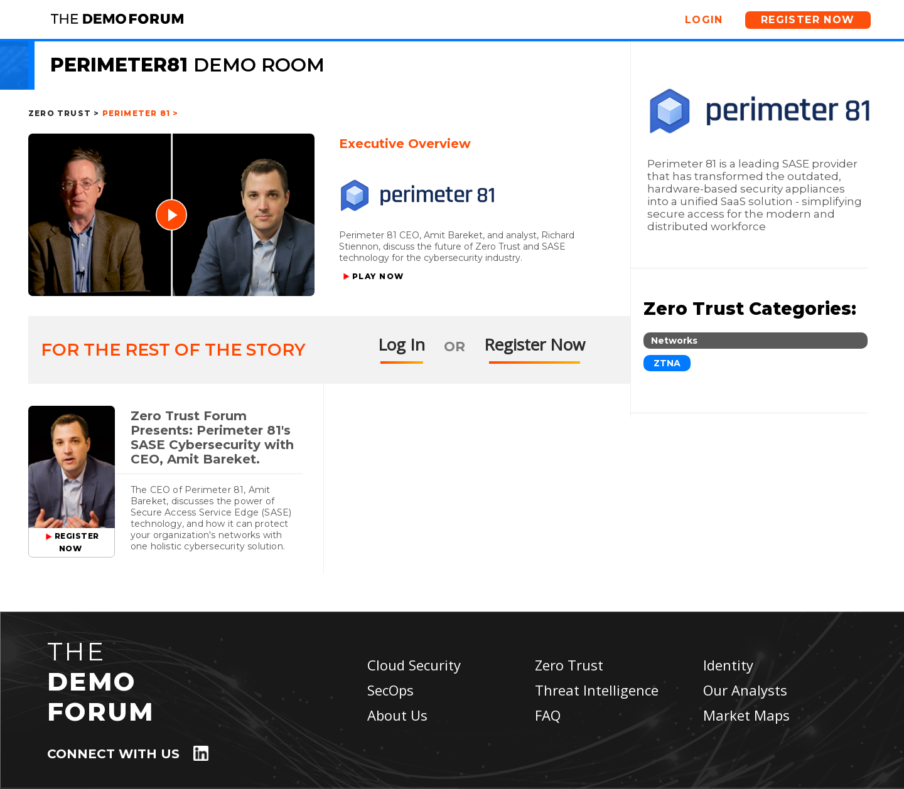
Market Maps (746, 715)
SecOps (390, 689)
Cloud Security (414, 664)
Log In (401, 344)
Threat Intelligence (597, 689)
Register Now (808, 20)
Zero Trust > (63, 113)
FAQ (548, 715)
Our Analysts (745, 689)
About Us (397, 715)
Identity (728, 664)
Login (704, 20)
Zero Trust (569, 664)
